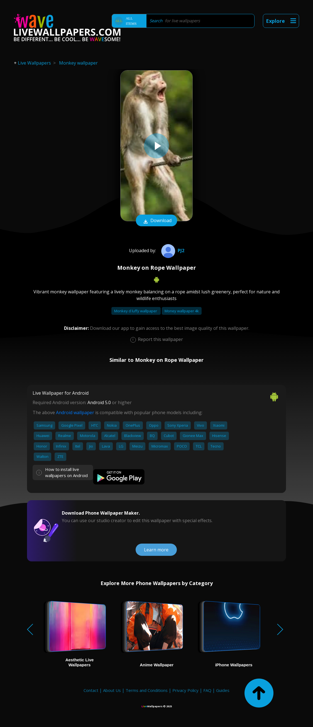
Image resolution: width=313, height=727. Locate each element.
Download (156, 221)
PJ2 (172, 250)
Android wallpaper (75, 412)
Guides (222, 690)
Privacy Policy (185, 690)
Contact (91, 690)
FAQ (207, 690)
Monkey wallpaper (78, 63)
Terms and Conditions (147, 690)
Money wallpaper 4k (182, 310)
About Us (112, 690)
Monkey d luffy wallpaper (136, 310)
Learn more (156, 550)
